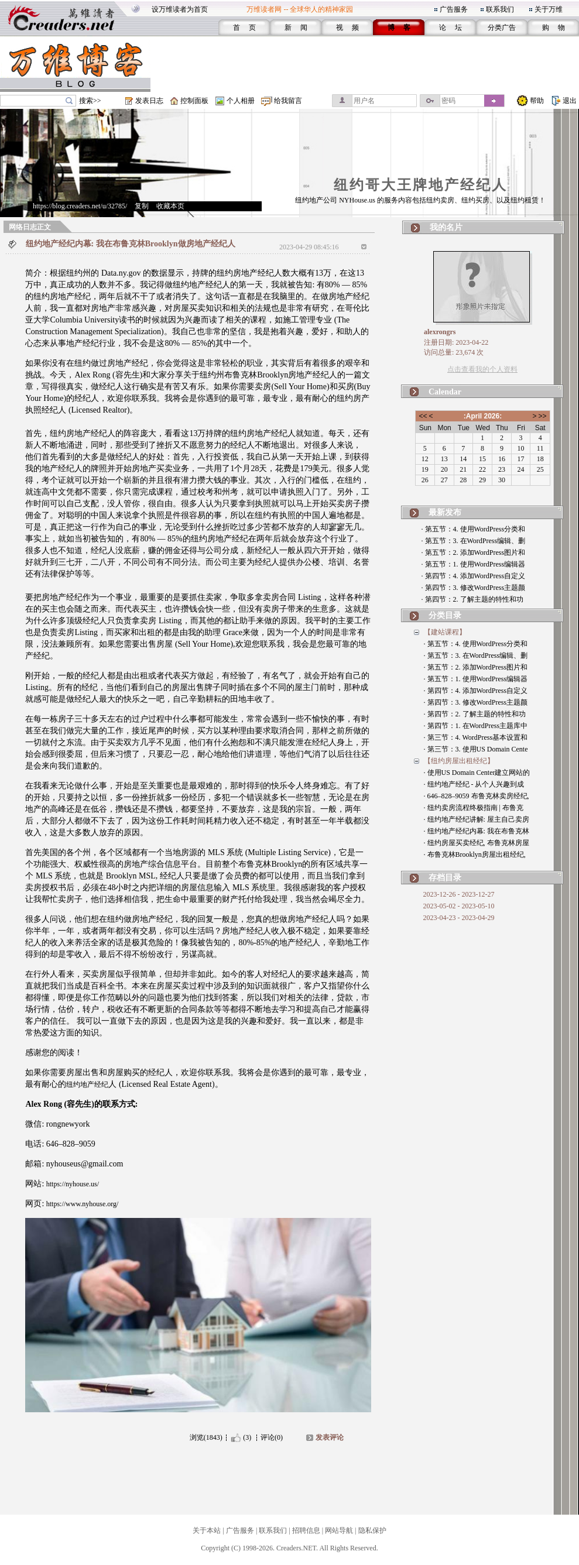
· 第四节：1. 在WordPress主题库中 (476, 726)
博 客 (399, 27)
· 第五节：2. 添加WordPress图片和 (474, 552)
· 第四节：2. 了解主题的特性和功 (472, 599)
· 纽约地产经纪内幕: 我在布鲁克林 (476, 831)
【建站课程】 (445, 632)
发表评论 (330, 1437)
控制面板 (194, 101)
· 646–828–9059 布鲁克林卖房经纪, (476, 796)
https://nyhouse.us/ (72, 1184)
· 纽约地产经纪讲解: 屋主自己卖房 (476, 819)
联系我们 (500, 9)
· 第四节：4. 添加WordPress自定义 (474, 576)
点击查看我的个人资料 (482, 369)
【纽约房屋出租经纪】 (459, 761)
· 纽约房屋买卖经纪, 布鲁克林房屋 (476, 843)
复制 (142, 206)
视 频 (347, 27)
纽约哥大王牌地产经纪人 (421, 185)
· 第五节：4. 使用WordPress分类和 (474, 529)
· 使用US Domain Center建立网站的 (477, 772)
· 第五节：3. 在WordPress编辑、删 (474, 541)
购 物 (553, 27)
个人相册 (241, 101)
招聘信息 (306, 1530)
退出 (570, 101)
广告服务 (454, 9)
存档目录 (445, 877)
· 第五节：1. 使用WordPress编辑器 (474, 564)
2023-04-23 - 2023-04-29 (459, 918)
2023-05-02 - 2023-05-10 (459, 906)
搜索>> (90, 101)
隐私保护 (372, 1530)
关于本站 (207, 1530)
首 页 (244, 27)
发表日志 (149, 101)
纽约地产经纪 (87, 1084)
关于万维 (549, 9)
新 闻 (296, 27)
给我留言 (288, 101)
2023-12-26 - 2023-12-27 (459, 894)
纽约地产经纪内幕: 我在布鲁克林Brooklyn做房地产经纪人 (130, 243)
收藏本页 (170, 206)
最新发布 (445, 512)
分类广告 (502, 27)
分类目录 (445, 615)
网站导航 (339, 1530)
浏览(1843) (206, 1437)
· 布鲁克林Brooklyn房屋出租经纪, (475, 854)
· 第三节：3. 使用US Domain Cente (476, 749)
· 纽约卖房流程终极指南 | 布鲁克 (473, 808)
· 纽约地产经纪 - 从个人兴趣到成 (474, 784)
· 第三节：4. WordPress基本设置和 (476, 737)
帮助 (537, 101)
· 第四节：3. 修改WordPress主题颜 (474, 588)
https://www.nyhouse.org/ (82, 1204)
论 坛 (450, 27)
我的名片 (446, 227)
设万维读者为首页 (180, 9)
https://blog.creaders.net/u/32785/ (80, 206)
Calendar (445, 391)
